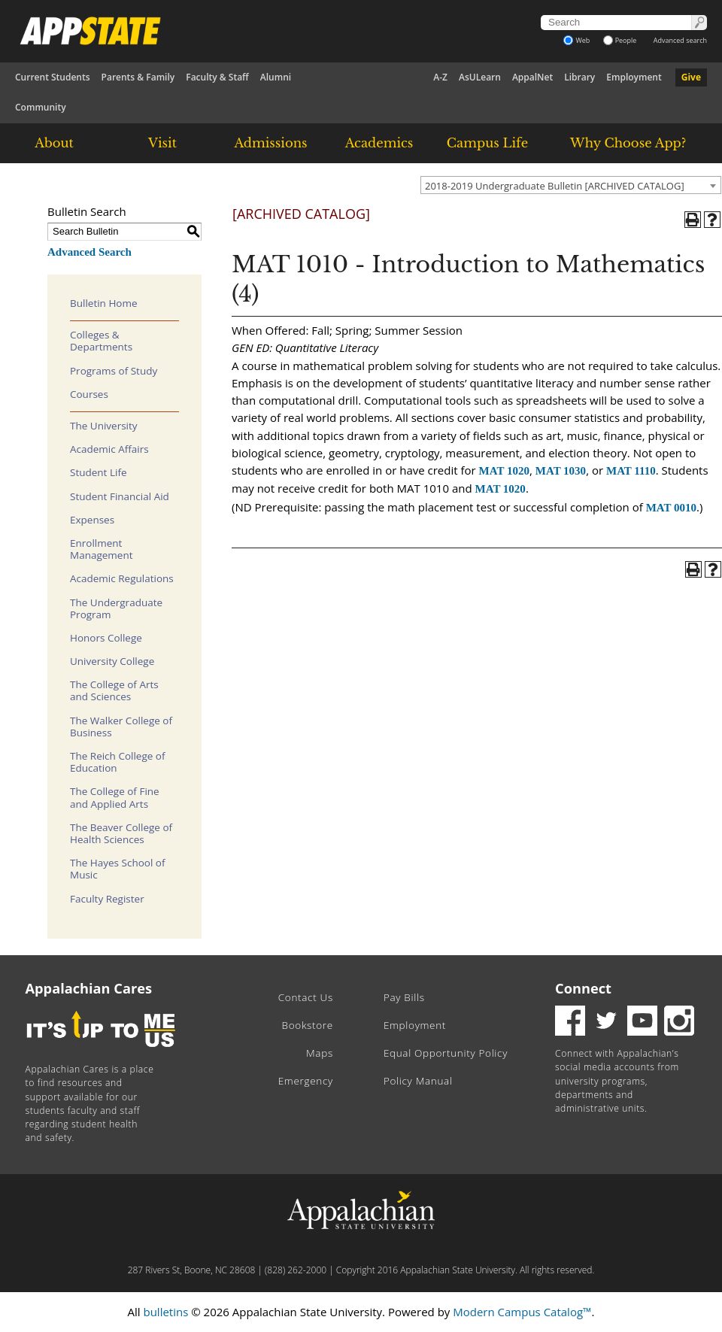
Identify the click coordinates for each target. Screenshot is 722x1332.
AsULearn (480, 77)
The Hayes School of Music (117, 868)
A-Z (440, 77)
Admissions (270, 142)
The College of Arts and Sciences (114, 690)
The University (104, 425)
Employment (633, 77)
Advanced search (680, 40)
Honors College (106, 638)
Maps (319, 1053)
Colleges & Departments (101, 340)
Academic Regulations (122, 578)
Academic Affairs (109, 449)
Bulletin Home (104, 303)
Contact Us (305, 997)
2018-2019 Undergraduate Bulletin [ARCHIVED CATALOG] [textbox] (554, 186)
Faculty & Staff (217, 77)
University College (112, 661)
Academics (379, 142)
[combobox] (570, 185)
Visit (162, 142)
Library (579, 77)
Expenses (92, 519)
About (54, 142)
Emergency (305, 1081)
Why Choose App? (628, 142)
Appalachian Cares (89, 988)
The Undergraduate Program (116, 608)
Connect (583, 988)
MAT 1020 (504, 471)
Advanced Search (89, 252)
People (620, 40)
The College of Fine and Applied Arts (114, 797)
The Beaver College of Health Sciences (121, 833)
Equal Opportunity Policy (446, 1053)
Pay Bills (404, 997)
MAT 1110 (631, 471)
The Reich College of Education (117, 762)
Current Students (52, 77)
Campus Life (487, 142)
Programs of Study (113, 371)
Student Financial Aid (119, 496)
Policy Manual (418, 1081)
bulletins (165, 1311)
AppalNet (532, 77)
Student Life (98, 472)
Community (40, 107)
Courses (89, 394)
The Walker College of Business (121, 726)
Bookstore (307, 1025)
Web (576, 40)
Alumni (275, 77)
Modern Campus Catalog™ (522, 1311)
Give (691, 77)
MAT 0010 (671, 508)
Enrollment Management (101, 549)
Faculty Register (107, 899)
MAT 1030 (560, 471)
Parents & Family (138, 77)
